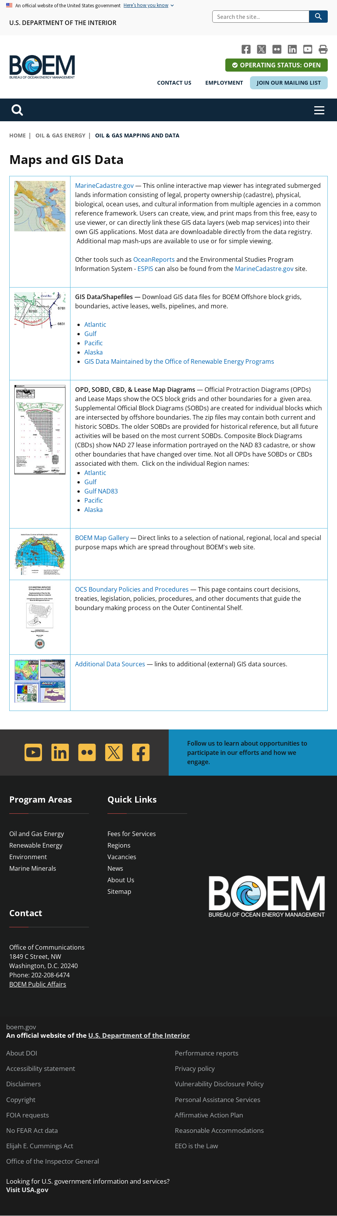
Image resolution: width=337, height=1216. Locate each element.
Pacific (93, 343)
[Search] (260, 16)
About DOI (21, 1053)
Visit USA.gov (27, 1190)
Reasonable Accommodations (219, 1130)
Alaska (93, 352)
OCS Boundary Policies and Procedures (132, 589)
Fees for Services (131, 834)
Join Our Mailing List (289, 82)
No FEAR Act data (32, 1130)
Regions (119, 845)
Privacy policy (195, 1068)
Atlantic (95, 324)
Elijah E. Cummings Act (39, 1146)
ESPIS (145, 268)
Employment (224, 82)
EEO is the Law (196, 1146)
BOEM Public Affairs (37, 984)
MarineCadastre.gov (104, 185)
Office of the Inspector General (52, 1161)
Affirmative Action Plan (209, 1115)
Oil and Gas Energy (36, 834)
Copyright (20, 1100)
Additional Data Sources (110, 664)
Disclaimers (23, 1084)
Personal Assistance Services (217, 1100)
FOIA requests (27, 1115)
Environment (28, 857)
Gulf (90, 334)
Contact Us (174, 82)
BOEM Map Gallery (102, 538)
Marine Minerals (32, 868)
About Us (120, 880)
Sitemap (119, 891)
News (115, 868)
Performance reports (206, 1053)
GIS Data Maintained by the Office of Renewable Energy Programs (179, 361)
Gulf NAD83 (101, 491)
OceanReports (154, 259)
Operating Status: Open (280, 65)
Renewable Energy (35, 845)
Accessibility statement (40, 1068)
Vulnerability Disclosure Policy (219, 1084)
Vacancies (121, 857)
